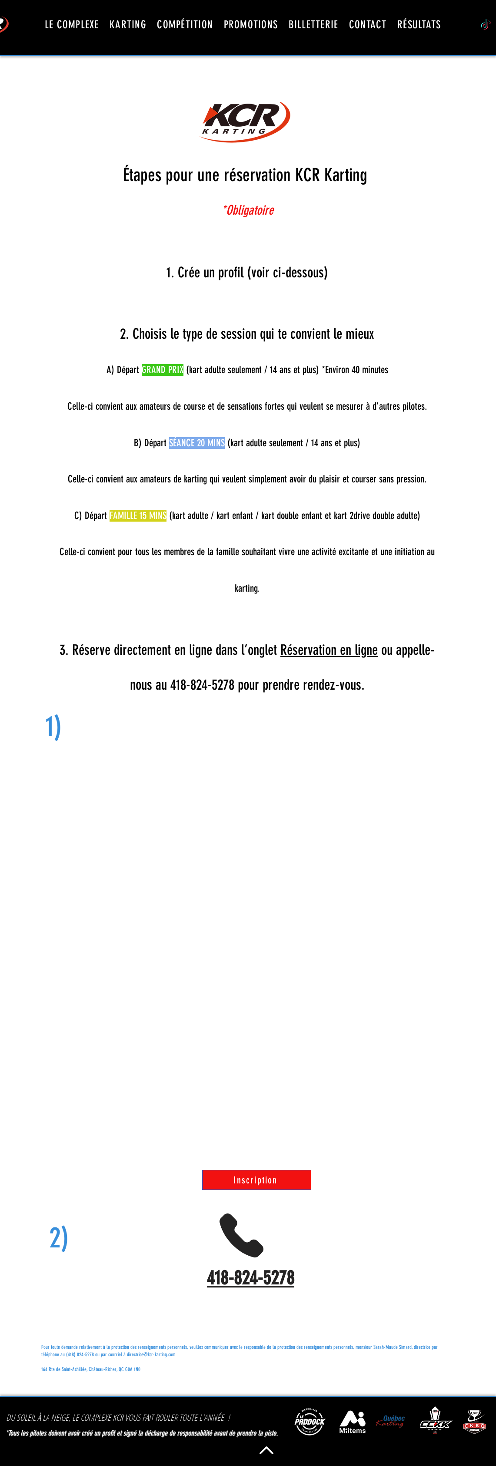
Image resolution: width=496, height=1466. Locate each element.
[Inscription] (256, 1180)
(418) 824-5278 (80, 1354)
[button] (368, 24)
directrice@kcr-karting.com (151, 1354)
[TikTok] (485, 25)
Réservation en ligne (329, 649)
